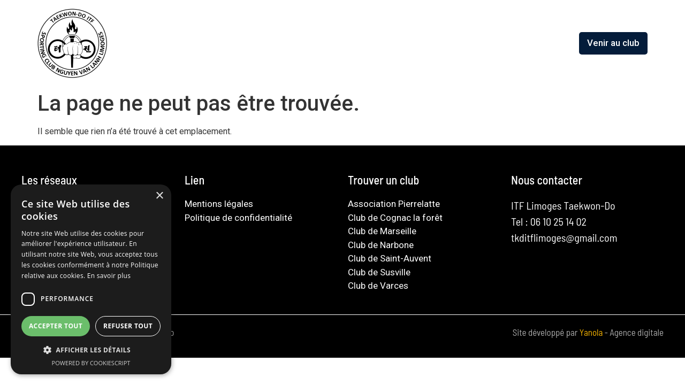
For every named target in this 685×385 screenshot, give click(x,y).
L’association (287, 42)
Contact (555, 42)
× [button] (159, 196)
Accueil (228, 42)
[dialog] (91, 279)
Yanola (592, 332)
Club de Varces (378, 285)
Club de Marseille (382, 231)
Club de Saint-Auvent (389, 258)
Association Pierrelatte (394, 203)
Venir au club (613, 42)
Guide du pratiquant (483, 42)
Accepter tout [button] (55, 325)
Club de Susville (379, 272)
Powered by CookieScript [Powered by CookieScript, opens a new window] (91, 363)
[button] (91, 349)
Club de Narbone (381, 245)
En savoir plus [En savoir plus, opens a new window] (109, 275)
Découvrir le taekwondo (378, 42)
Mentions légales (219, 203)
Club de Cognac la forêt (395, 217)
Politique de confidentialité (238, 217)
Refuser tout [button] (128, 325)
